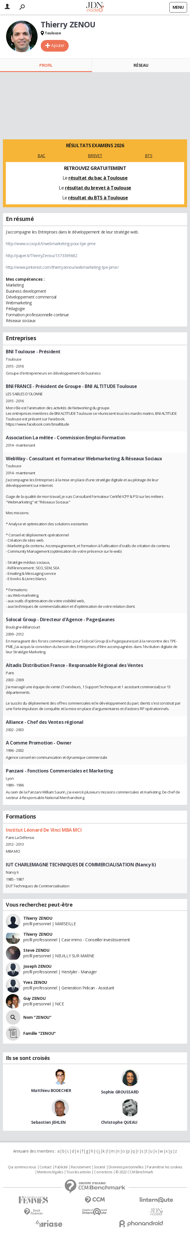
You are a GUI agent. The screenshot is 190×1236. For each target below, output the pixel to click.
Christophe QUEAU (119, 1122)
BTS (148, 155)
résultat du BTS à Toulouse (98, 197)
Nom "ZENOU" (37, 1017)
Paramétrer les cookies (164, 1167)
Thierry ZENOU (37, 918)
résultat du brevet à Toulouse (98, 188)
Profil (45, 65)
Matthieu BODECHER (51, 1090)
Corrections (103, 1172)
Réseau (141, 65)
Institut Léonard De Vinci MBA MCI (43, 830)
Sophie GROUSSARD (120, 1092)
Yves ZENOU (35, 982)
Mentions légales (50, 1172)
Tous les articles (78, 1172)
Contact (46, 1167)
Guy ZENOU (34, 998)
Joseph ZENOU (37, 966)
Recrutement (80, 1167)
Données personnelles (126, 1167)
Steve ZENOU (36, 950)
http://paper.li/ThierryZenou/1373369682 (41, 255)
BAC (41, 155)
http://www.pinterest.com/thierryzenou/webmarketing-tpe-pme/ (62, 267)
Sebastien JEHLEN (48, 1122)
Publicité (61, 1167)
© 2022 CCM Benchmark (134, 1172)
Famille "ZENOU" (39, 1033)
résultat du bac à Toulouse (97, 178)
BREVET (95, 155)
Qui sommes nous (22, 1167)
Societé (99, 1167)
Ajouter (57, 45)
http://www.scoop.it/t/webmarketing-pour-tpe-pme (50, 243)
